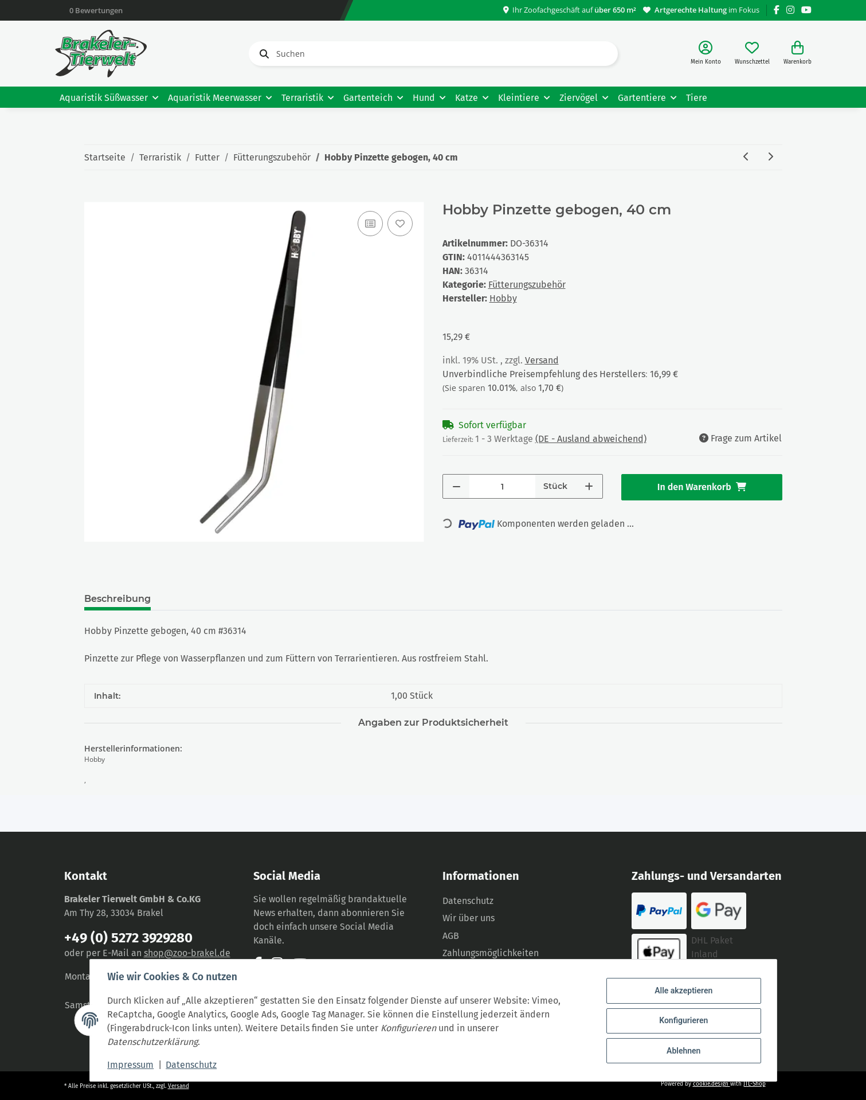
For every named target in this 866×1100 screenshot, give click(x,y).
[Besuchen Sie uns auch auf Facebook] (776, 10)
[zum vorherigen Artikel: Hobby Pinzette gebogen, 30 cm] (746, 157)
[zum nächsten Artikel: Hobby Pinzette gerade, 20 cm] (770, 157)
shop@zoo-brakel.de (187, 953)
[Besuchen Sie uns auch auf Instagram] (790, 10)
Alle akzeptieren (683, 991)
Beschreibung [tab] (117, 598)
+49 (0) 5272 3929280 (128, 938)
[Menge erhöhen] (588, 486)
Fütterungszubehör (527, 284)
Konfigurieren (683, 1020)
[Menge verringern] (456, 486)
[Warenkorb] (797, 53)
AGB (450, 935)
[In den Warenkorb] (93, 195)
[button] (706, 53)
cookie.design (711, 1084)
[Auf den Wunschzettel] (400, 223)
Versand (542, 360)
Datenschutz (467, 900)
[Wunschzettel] (752, 53)
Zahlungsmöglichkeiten (490, 953)
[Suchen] (433, 53)
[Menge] (502, 486)
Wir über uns (468, 918)
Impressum (131, 1064)
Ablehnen (683, 1050)
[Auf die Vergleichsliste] (370, 223)
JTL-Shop (754, 1084)
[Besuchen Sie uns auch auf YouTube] (806, 10)
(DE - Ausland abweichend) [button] (590, 438)
